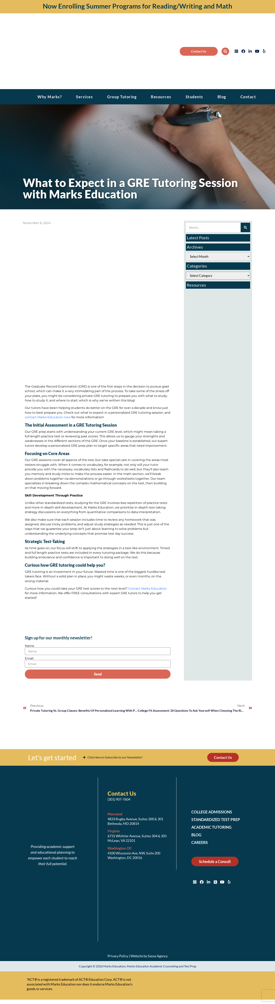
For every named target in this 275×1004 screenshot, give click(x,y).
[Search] (245, 227)
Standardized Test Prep (218, 820)
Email (29, 658)
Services (84, 96)
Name (29, 645)
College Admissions (214, 812)
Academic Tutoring (213, 828)
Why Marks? (49, 96)
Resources (161, 96)
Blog (222, 96)
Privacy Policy (118, 956)
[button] (225, 51)
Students (194, 96)
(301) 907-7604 (119, 800)
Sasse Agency (158, 956)
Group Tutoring (122, 96)
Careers (200, 843)
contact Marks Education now (48, 417)
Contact (248, 96)
